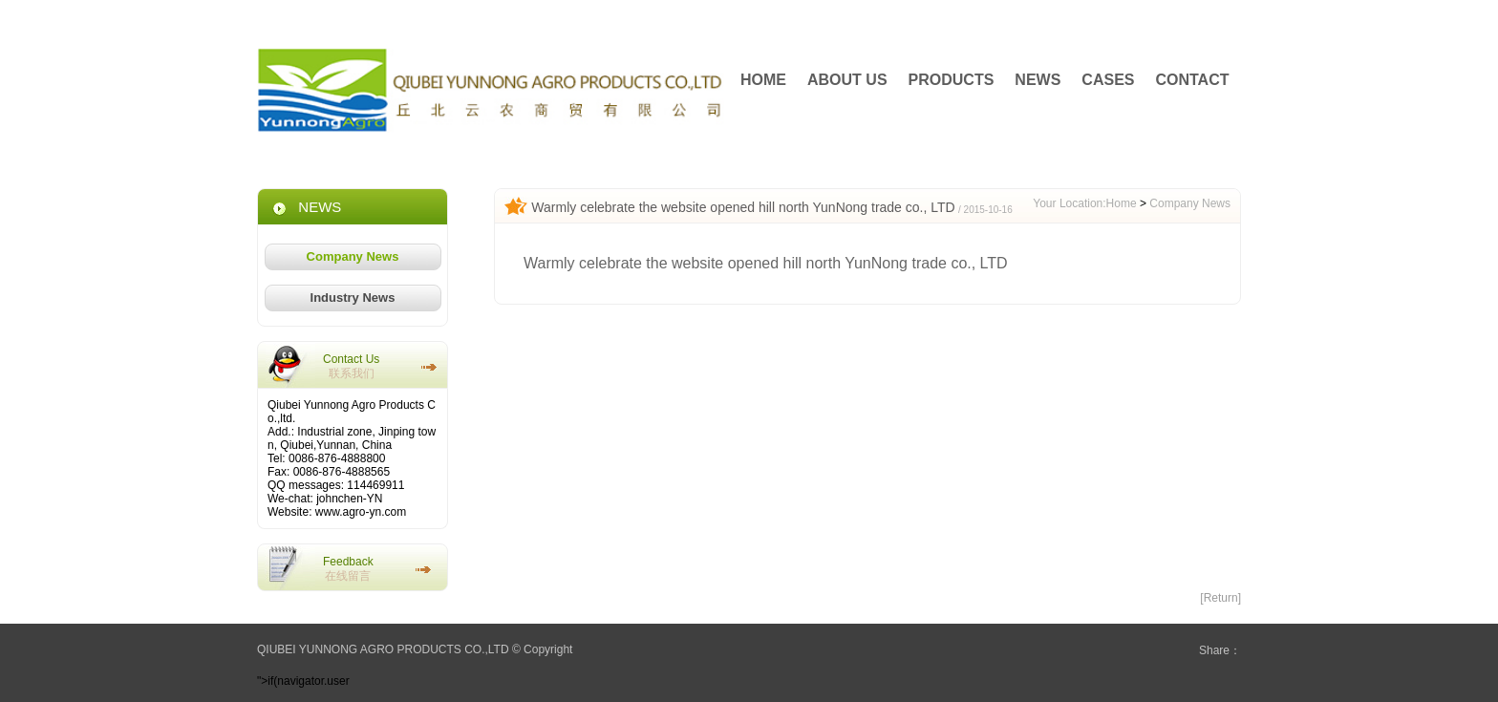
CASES (1107, 80)
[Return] (1220, 598)
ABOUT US (847, 80)
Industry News (353, 297)
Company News (353, 256)
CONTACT (1192, 80)
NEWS (1037, 80)
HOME (763, 80)
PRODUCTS (952, 80)
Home (1121, 203)
